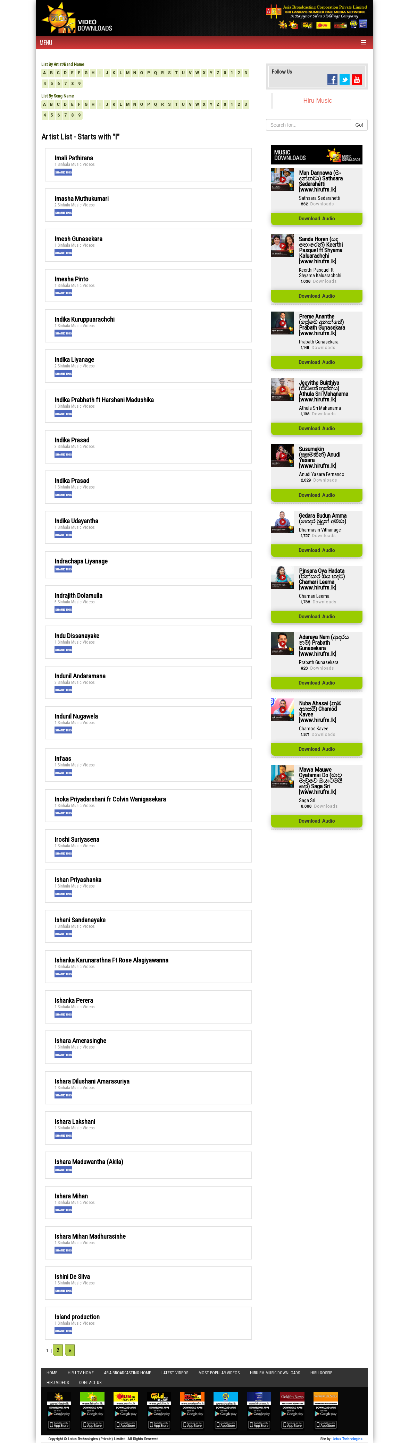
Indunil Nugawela (76, 716)
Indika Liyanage (74, 360)
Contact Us (90, 1382)
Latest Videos (174, 1372)
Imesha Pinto (72, 279)
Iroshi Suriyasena (77, 839)
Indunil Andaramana (80, 676)
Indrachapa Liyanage (81, 561)
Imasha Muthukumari (82, 199)
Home (52, 1372)
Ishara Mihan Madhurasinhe (90, 1236)
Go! (359, 125)
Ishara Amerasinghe (80, 1041)
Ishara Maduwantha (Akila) (89, 1162)
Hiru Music (317, 100)
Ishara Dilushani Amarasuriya (92, 1081)
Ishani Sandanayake (80, 920)
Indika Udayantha (76, 521)
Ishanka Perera (74, 1000)
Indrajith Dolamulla (78, 596)
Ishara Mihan (71, 1196)
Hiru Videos (58, 1382)
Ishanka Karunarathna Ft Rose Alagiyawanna (111, 960)
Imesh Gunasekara (78, 239)
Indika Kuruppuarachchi (85, 319)
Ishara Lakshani (75, 1122)
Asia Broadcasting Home (127, 1372)
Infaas (63, 759)
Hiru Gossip (321, 1372)
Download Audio (317, 219)
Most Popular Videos (219, 1372)
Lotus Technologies (347, 1439)
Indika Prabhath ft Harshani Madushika (104, 400)
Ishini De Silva (72, 1277)
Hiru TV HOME (81, 1372)
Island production (77, 1317)
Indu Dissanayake (77, 636)
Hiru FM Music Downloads (275, 1372)
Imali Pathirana (74, 158)
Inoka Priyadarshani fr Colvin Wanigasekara (110, 799)
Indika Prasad (72, 440)
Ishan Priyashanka (78, 880)
